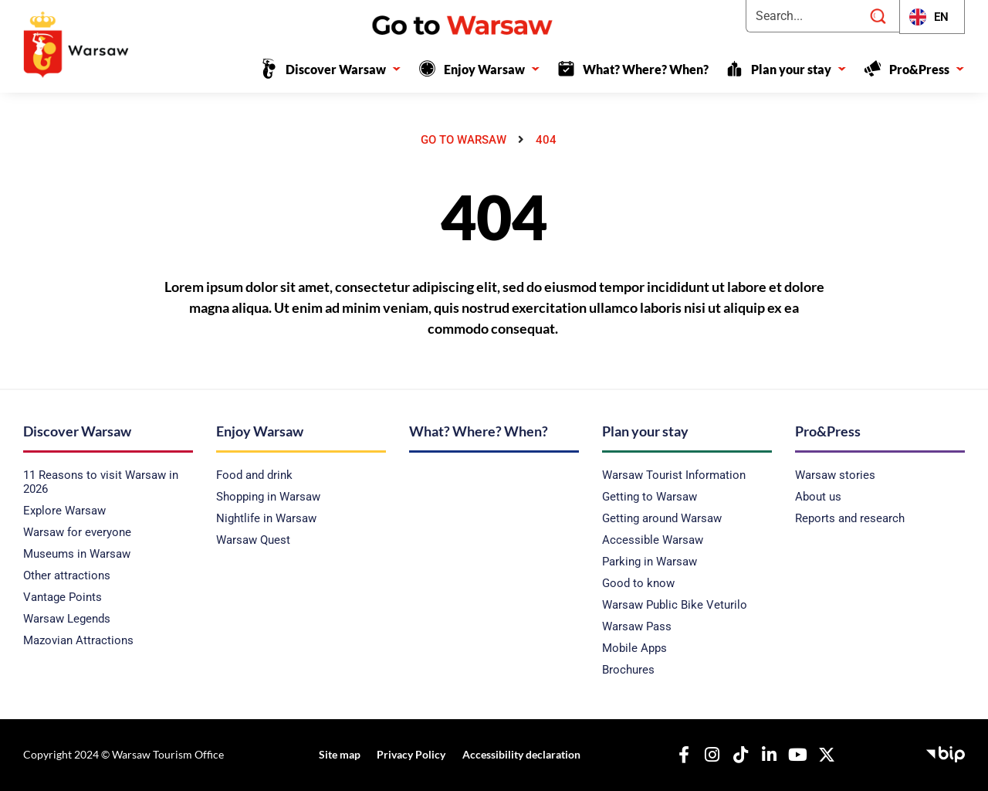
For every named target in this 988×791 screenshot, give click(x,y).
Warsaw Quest (253, 540)
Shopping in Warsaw (268, 497)
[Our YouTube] (793, 754)
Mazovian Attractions (78, 640)
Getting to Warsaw (649, 497)
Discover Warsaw (343, 69)
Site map (340, 754)
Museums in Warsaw (76, 554)
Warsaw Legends (66, 619)
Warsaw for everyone (77, 532)
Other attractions (66, 575)
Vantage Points (62, 597)
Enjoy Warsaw (492, 69)
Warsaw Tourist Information (674, 475)
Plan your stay (799, 69)
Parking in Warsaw (649, 562)
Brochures (628, 670)
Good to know (638, 583)
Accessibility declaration (517, 754)
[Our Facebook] (679, 754)
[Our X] (822, 754)
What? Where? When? (646, 69)
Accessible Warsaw (652, 540)
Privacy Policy (409, 754)
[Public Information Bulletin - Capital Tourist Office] (945, 752)
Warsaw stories (835, 475)
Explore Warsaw (64, 511)
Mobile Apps (634, 648)
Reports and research (850, 518)
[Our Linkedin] (764, 754)
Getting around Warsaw (662, 518)
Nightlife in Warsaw (266, 518)
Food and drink (254, 475)
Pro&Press (927, 69)
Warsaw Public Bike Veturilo (674, 605)
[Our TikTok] (736, 754)
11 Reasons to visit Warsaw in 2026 (100, 482)
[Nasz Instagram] (707, 754)
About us (818, 497)
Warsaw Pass (637, 626)
